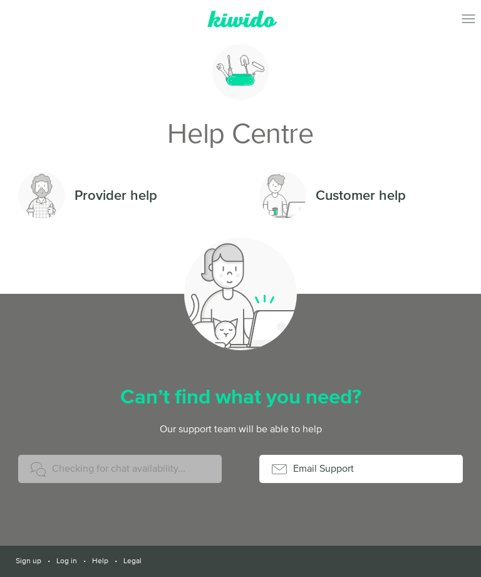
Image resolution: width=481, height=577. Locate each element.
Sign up (28, 560)
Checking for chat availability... (118, 468)
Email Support (323, 468)
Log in (66, 560)
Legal (132, 560)
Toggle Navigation (468, 19)
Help (100, 560)
